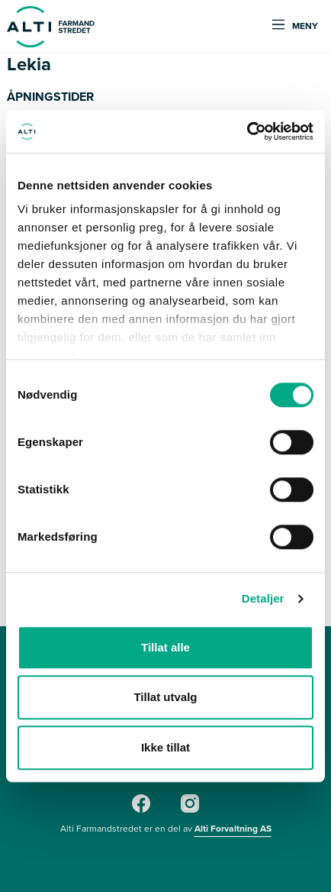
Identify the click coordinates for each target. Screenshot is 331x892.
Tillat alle (165, 647)
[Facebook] (141, 809)
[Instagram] (190, 809)
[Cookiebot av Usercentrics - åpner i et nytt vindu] (246, 131)
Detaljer (263, 598)
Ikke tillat (165, 747)
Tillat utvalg (165, 696)
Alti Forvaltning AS (233, 828)
